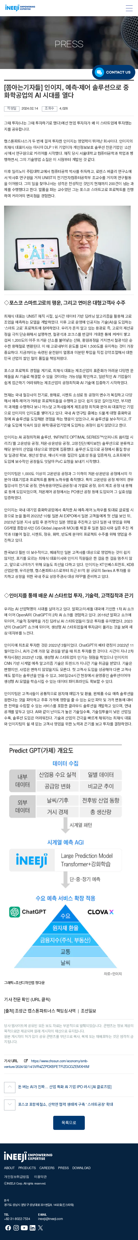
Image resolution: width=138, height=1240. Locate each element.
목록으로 (69, 1123)
